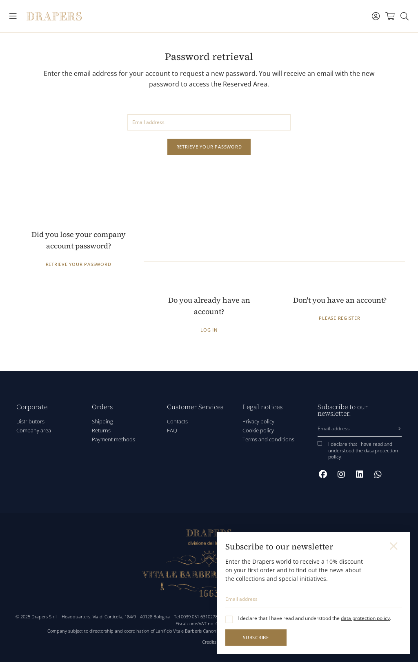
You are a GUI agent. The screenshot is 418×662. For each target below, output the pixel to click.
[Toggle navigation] (13, 16)
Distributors (30, 421)
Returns (101, 430)
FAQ (172, 430)
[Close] (394, 546)
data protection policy (365, 618)
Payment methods (113, 439)
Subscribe (256, 637)
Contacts (177, 421)
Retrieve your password (209, 147)
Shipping (102, 421)
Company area (33, 430)
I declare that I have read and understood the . (314, 618)
